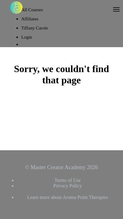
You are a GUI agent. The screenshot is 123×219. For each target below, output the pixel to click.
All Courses (32, 9)
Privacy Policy (67, 185)
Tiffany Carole (34, 28)
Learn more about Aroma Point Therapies (67, 197)
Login (26, 37)
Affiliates (29, 18)
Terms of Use (68, 180)
